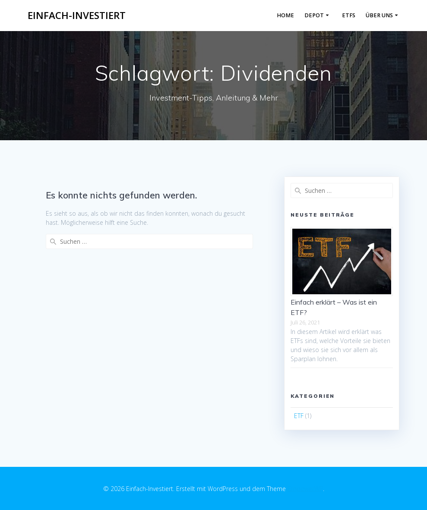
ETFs (348, 15)
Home (285, 15)
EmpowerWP (305, 489)
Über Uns (379, 15)
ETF (299, 416)
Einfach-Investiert (77, 15)
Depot (314, 15)
